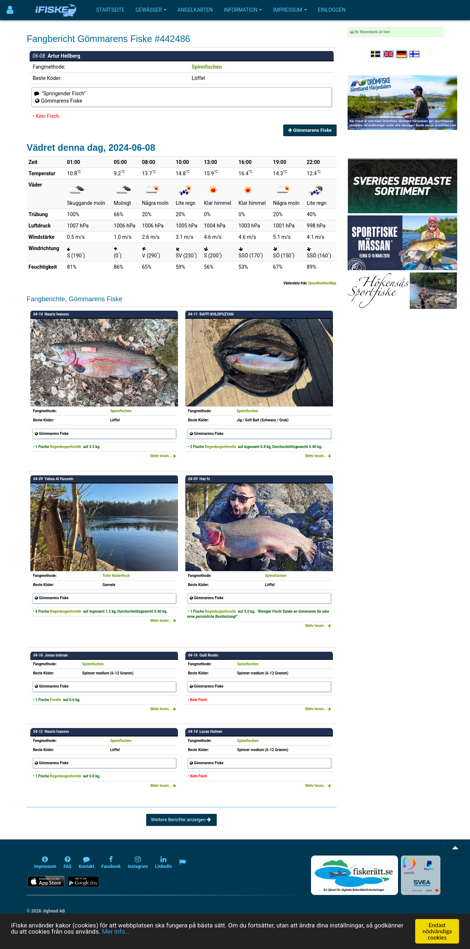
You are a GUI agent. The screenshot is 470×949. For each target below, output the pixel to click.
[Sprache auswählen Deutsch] (402, 54)
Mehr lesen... (163, 456)
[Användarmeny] (10, 10)
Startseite (110, 10)
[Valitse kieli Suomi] (414, 54)
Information (243, 10)
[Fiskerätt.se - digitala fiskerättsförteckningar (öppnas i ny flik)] (354, 875)
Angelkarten (195, 10)
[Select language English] (388, 54)
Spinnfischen (207, 67)
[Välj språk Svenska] (376, 54)
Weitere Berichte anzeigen (181, 819)
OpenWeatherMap (322, 283)
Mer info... (116, 932)
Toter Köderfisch (116, 576)
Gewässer (151, 10)
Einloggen (332, 10)
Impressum (290, 10)
